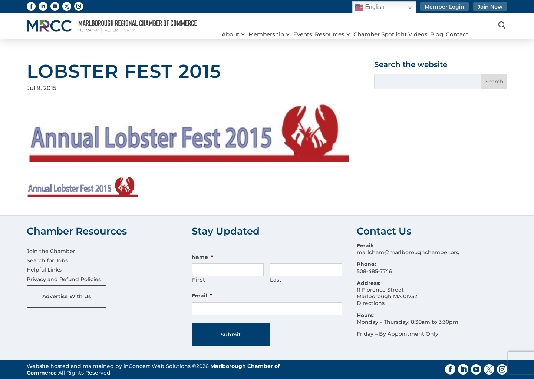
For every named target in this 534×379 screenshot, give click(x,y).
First (198, 279)
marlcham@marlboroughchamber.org (408, 252)
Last (276, 279)
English (370, 7)
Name (202, 257)
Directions (371, 303)
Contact (470, 25)
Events (307, 25)
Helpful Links (44, 269)
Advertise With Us (66, 296)
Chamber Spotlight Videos (400, 25)
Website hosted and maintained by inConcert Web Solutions (109, 366)
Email (202, 295)
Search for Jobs (47, 260)
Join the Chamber (51, 251)
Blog (448, 25)
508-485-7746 (374, 271)
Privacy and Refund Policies (64, 279)
